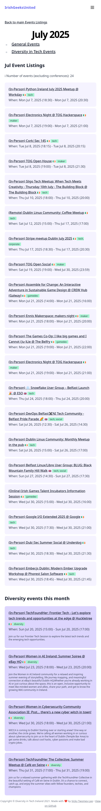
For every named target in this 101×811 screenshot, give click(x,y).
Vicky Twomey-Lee (82, 801)
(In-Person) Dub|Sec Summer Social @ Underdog (45, 542)
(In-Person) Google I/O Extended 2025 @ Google (44, 517)
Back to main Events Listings (26, 22)
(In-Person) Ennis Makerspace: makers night (42, 316)
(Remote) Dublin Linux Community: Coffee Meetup (46, 212)
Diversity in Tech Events (34, 51)
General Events (26, 44)
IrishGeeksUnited (20, 7)
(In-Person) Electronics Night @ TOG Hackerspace (45, 115)
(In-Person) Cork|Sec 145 (27, 141)
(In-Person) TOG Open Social (30, 264)
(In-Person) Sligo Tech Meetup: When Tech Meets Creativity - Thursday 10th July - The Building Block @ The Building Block (48, 186)
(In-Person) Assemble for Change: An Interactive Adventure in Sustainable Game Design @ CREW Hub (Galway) (48, 290)
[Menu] (92, 7)
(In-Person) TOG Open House (30, 161)
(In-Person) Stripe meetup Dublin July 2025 (40, 238)
